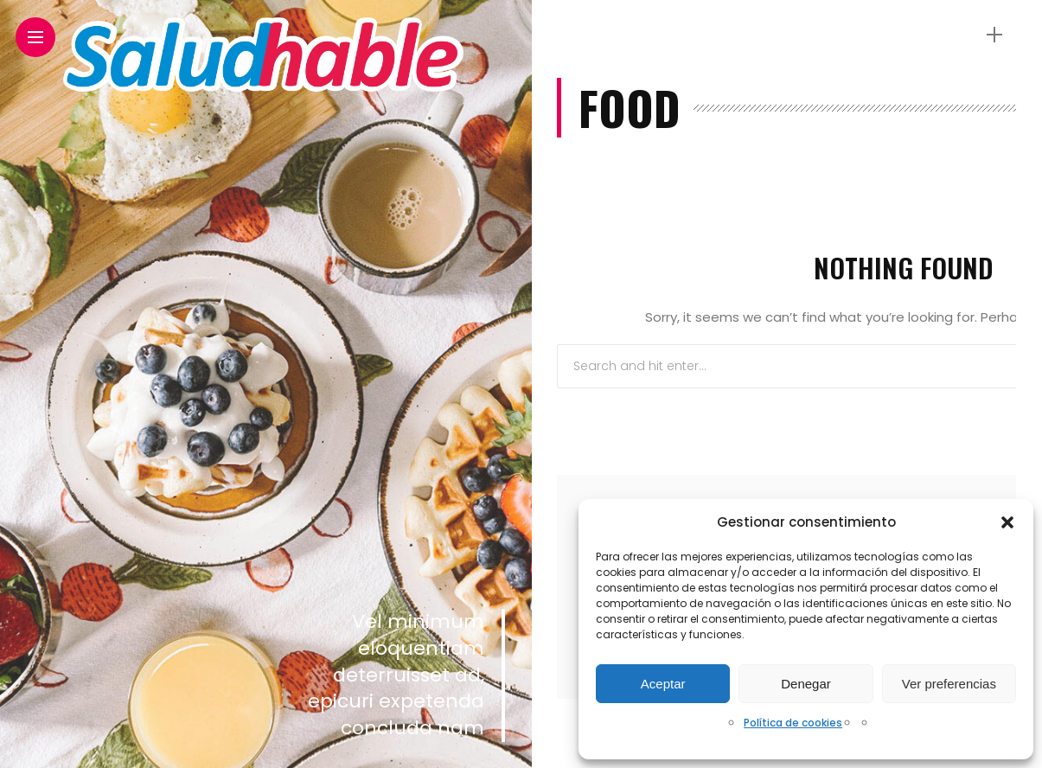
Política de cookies (793, 722)
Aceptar (663, 683)
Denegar (806, 683)
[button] (1007, 522)
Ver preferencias (949, 683)
